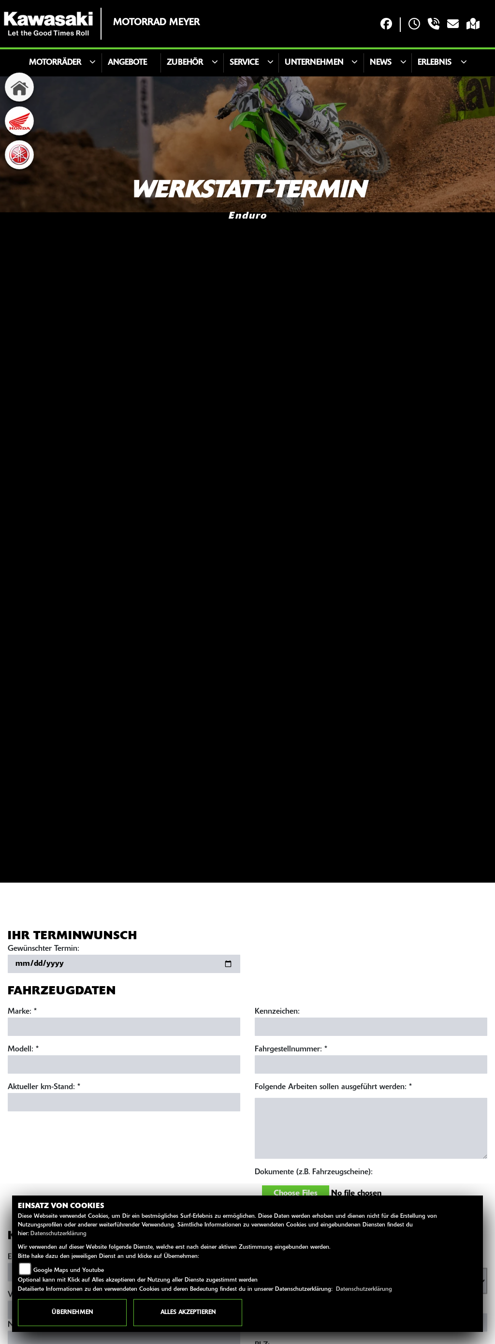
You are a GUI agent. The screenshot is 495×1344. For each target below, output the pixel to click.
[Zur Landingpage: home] (19, 87)
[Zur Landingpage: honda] (19, 120)
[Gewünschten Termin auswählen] (124, 966)
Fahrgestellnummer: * (291, 1051)
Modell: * (23, 1051)
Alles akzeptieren (188, 1312)
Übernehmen (72, 1312)
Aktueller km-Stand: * (44, 1089)
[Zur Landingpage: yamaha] (19, 154)
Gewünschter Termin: (43, 951)
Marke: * (22, 1014)
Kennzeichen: (277, 1014)
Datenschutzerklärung (58, 1234)
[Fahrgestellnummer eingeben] (371, 1066)
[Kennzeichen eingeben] (371, 1028)
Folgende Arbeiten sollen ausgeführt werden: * (333, 1089)
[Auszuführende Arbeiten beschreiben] (371, 1130)
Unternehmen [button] (314, 63)
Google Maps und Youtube (68, 1270)
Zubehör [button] (185, 63)
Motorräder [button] (55, 63)
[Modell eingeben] (124, 1066)
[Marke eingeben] (124, 1028)
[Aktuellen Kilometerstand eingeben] (124, 1104)
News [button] (381, 63)
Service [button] (244, 63)
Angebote (127, 63)
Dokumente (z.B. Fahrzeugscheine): (314, 1174)
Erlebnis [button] (434, 63)
